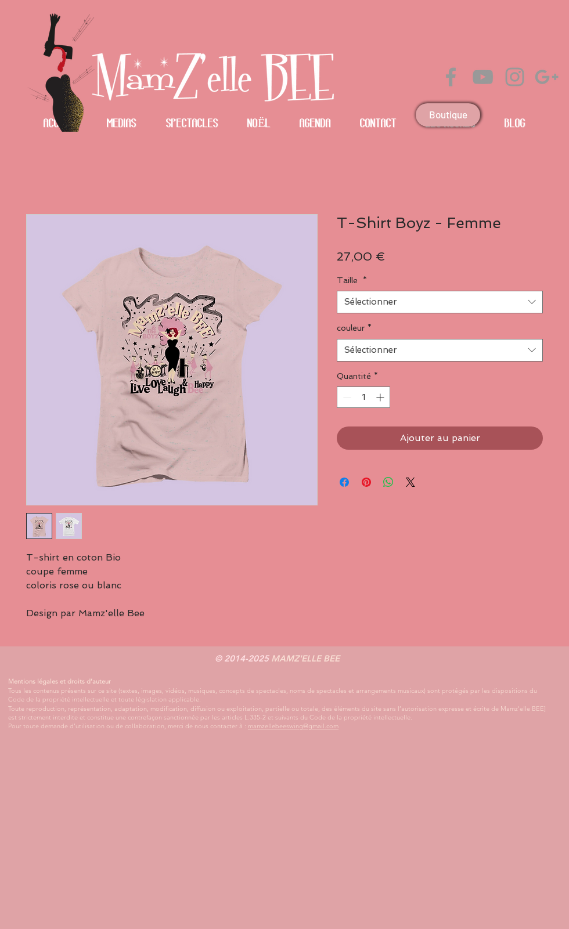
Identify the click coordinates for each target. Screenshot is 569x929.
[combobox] (440, 302)
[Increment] (381, 397)
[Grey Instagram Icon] (514, 76)
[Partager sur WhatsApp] (388, 482)
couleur (354, 327)
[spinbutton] (363, 397)
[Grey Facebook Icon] (450, 76)
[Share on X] (410, 482)
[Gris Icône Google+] (546, 76)
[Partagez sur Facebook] (344, 482)
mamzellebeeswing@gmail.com (293, 726)
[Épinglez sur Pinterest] (366, 482)
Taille (352, 280)
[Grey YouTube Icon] (482, 76)
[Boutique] (448, 114)
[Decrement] (345, 397)
